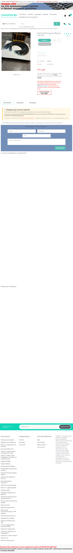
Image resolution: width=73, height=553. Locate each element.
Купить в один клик (44, 44)
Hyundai (49, 61)
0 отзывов (67, 36)
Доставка (38, 14)
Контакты (53, 14)
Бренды (45, 14)
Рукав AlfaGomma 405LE (29, 26)
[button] (45, 55)
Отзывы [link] (32, 102)
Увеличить (17, 74)
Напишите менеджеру (27, 118)
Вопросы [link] (20, 102)
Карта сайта (41, 447)
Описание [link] (7, 102)
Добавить (44, 40)
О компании (22, 14)
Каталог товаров (9, 23)
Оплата (30, 14)
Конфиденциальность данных (28, 17)
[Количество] (42, 55)
